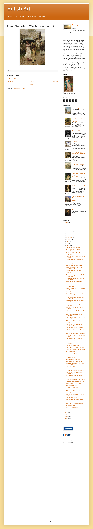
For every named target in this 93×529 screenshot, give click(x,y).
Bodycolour (75, 141)
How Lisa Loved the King (72, 353)
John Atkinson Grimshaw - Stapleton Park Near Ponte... (74, 325)
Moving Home (69, 291)
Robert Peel (75, 209)
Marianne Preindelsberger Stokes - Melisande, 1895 (74, 308)
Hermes (76, 25)
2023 (66, 222)
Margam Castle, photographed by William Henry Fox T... (74, 282)
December (69, 231)
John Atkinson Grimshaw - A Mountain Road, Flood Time (75, 330)
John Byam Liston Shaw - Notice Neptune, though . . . (74, 315)
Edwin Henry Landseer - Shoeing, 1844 (75, 370)
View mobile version (32, 84)
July (67, 241)
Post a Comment (13, 78)
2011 (66, 414)
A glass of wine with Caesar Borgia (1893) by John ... (74, 400)
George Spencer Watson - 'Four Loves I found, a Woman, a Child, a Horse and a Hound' (78, 198)
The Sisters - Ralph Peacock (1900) (74, 361)
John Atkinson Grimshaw (72, 397)
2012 (66, 412)
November (69, 233)
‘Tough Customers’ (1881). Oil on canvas (75, 379)
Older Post (55, 81)
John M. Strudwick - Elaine (72, 345)
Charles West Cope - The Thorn (73, 270)
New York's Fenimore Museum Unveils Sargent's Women (78, 154)
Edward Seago (75, 108)
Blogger (53, 521)
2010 (66, 416)
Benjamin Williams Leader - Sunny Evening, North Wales (79, 163)
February (68, 410)
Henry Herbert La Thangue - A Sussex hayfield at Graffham (79, 120)
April (67, 243)
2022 (66, 225)
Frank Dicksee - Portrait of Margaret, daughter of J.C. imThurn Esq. (78, 175)
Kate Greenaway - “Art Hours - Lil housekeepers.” (74, 250)
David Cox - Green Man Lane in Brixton (75, 349)
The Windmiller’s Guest (71, 351)
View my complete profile (69, 34)
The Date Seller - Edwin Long (73, 359)
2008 (66, 421)
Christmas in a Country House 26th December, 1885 (74, 268)
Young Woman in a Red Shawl (73, 383)
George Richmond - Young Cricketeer (75, 347)
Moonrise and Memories (72, 407)
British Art (18, 9)
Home (32, 81)
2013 (66, 229)
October (68, 235)
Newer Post (10, 81)
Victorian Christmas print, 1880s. (74, 265)
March (68, 245)
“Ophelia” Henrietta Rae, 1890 (73, 247)
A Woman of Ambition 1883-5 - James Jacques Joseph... (75, 356)
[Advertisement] (82, 466)
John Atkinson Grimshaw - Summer (74, 327)
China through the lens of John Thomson (78, 131)
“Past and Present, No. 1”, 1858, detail (75, 381)
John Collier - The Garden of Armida (74, 403)
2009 (66, 419)
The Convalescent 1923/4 (72, 385)
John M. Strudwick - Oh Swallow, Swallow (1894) (74, 339)
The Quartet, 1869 (70, 405)
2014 (66, 227)
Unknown (68, 272)
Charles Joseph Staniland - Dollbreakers (75, 263)
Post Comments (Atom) (19, 88)
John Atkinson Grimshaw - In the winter (75, 333)
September (69, 237)
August (68, 239)
